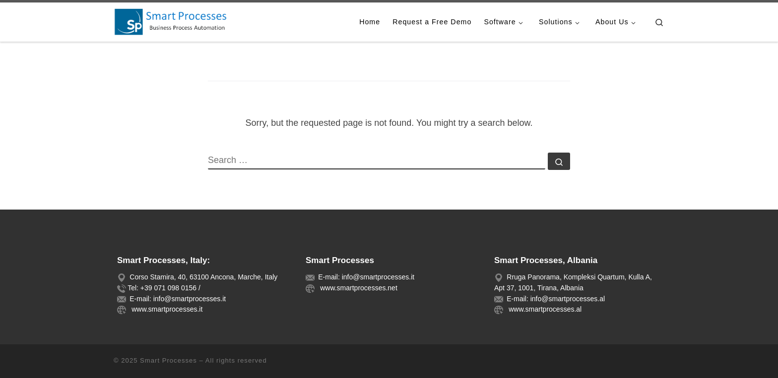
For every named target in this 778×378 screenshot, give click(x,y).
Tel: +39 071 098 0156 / (164, 288)
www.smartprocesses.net (356, 288)
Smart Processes (168, 360)
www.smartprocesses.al (543, 309)
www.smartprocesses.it (165, 309)
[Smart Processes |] (176, 20)
